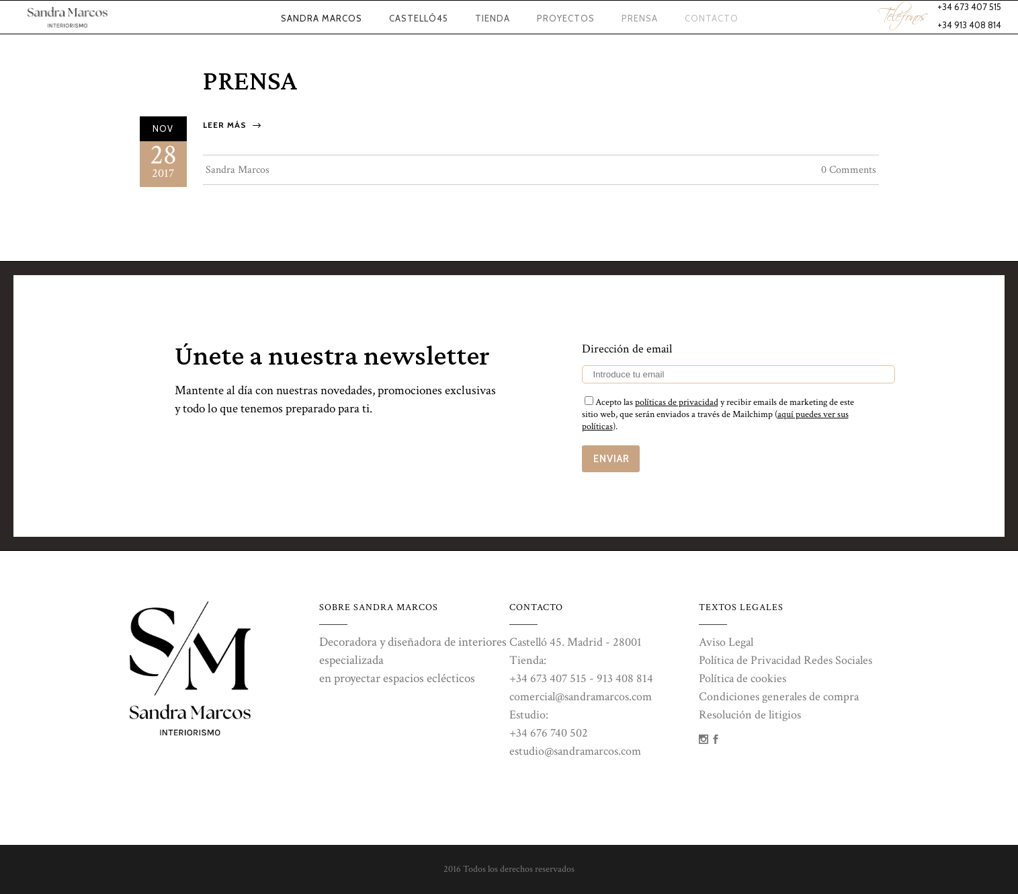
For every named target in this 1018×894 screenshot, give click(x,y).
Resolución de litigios (750, 714)
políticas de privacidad (676, 402)
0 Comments (848, 170)
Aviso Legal (726, 642)
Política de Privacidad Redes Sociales (785, 660)
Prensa (250, 82)
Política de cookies (742, 678)
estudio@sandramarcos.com (575, 751)
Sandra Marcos (237, 170)
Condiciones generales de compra (779, 696)
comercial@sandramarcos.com (580, 696)
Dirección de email (627, 349)
